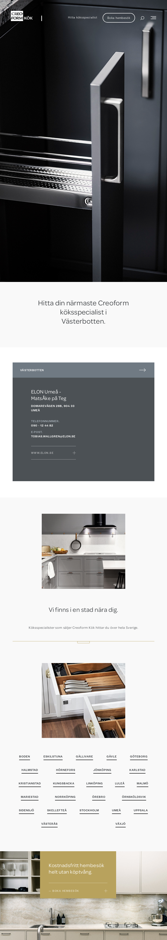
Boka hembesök (118, 18)
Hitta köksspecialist (82, 17)
